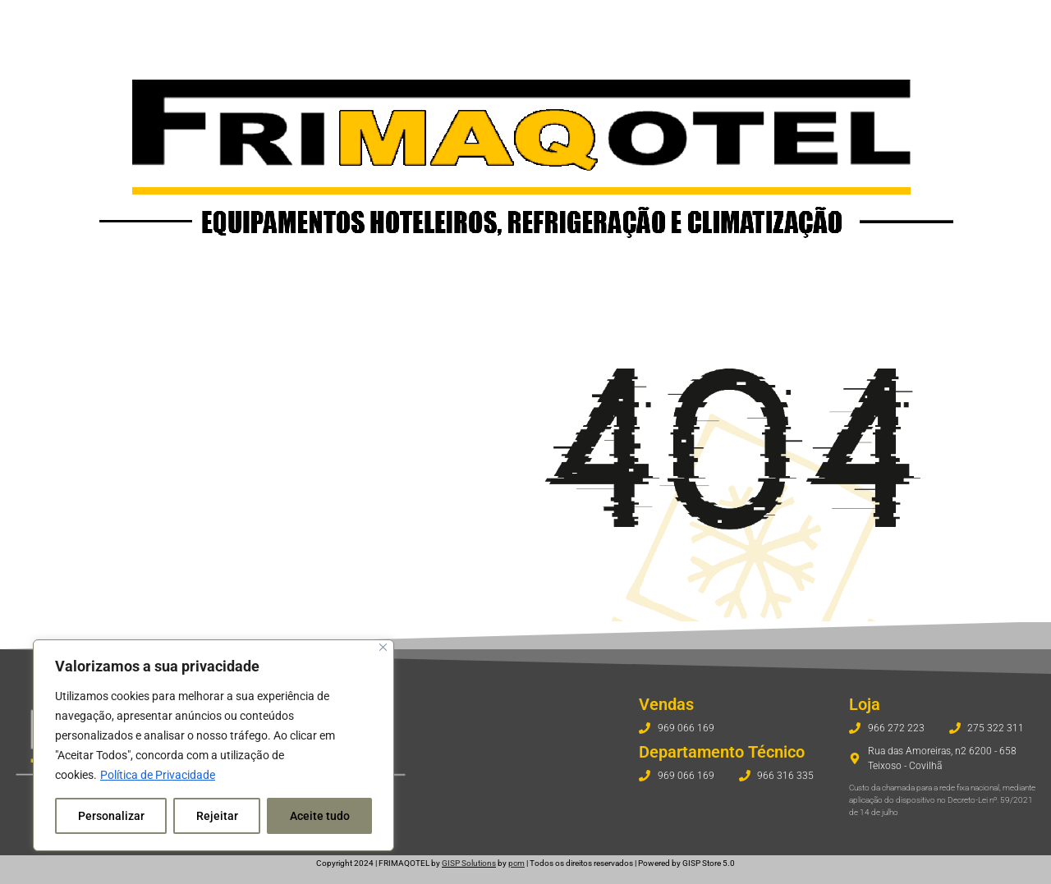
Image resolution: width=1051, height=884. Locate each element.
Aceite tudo (320, 815)
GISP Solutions (469, 863)
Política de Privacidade (157, 774)
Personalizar (111, 815)
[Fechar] (383, 647)
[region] (213, 745)
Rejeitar (217, 815)
